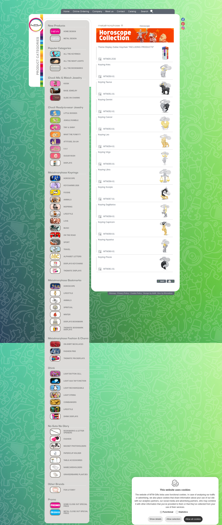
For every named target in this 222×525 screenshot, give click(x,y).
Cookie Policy (136, 293)
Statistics (183, 508)
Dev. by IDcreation (165, 293)
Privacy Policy (123, 293)
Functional (168, 508)
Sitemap (112, 293)
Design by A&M (149, 293)
